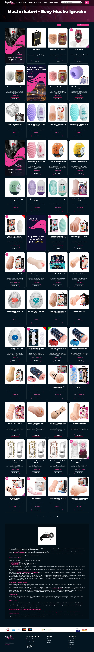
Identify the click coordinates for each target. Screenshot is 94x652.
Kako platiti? (71, 642)
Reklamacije (71, 644)
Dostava (70, 646)
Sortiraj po (74, 24)
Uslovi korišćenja (71, 638)
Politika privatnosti (72, 647)
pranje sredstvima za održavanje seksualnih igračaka (61, 591)
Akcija (24, 2)
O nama (49, 640)
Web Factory (7, 644)
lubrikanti (47, 576)
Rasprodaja (30, 2)
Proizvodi (19, 2)
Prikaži (55, 24)
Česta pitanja (71, 640)
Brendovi (50, 2)
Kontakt (49, 642)
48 (58, 24)
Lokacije (56, 2)
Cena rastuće (83, 24)
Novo (35, 2)
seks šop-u (12, 566)
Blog (48, 638)
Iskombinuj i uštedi (42, 2)
